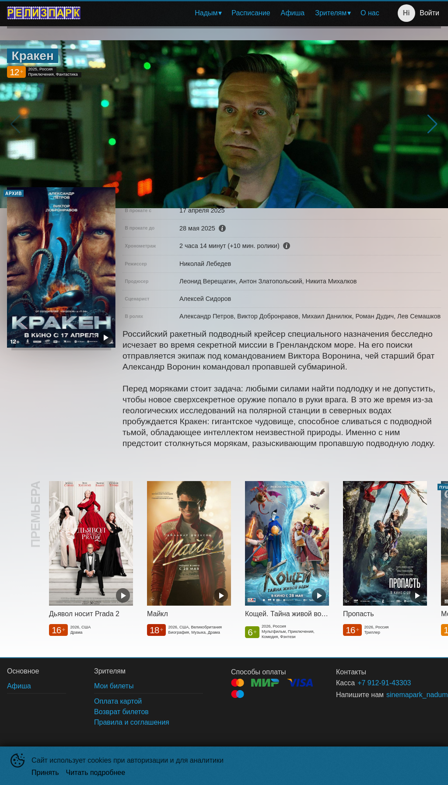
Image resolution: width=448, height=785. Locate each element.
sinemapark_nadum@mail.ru (403, 694)
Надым (206, 13)
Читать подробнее (96, 772)
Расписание (250, 13)
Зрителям (330, 13)
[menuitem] (207, 13)
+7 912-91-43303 (384, 683)
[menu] (236, 13)
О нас (369, 13)
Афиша (293, 13)
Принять (45, 772)
